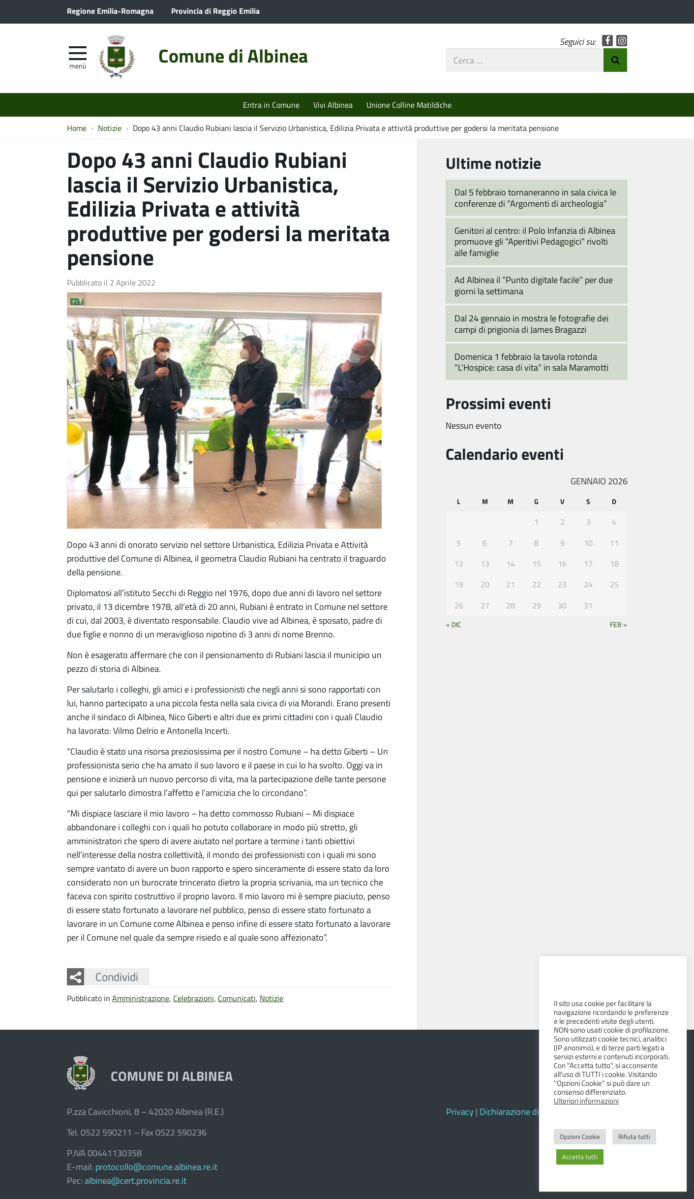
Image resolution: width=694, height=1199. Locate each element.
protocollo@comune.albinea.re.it (156, 1166)
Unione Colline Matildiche (409, 104)
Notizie (271, 998)
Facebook (607, 40)
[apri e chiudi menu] (78, 52)
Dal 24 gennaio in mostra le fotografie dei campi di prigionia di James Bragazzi (531, 323)
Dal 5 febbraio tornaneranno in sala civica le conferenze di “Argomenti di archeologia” (535, 197)
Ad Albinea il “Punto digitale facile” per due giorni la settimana (533, 285)
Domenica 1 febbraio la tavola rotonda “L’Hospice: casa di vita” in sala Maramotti (531, 362)
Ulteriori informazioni (586, 1100)
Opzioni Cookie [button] (580, 1136)
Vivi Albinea (333, 104)
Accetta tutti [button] (580, 1156)
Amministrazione (140, 998)
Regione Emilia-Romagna (110, 10)
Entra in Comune (271, 104)
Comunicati (237, 998)
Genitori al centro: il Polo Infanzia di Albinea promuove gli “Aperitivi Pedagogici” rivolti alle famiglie (534, 241)
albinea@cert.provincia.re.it (135, 1180)
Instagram (622, 40)
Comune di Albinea (233, 55)
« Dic (453, 624)
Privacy (460, 1111)
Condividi (116, 976)
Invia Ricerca (615, 60)
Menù (77, 65)
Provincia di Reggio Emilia (215, 10)
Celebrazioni (193, 998)
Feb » (618, 624)
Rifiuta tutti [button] (634, 1136)
